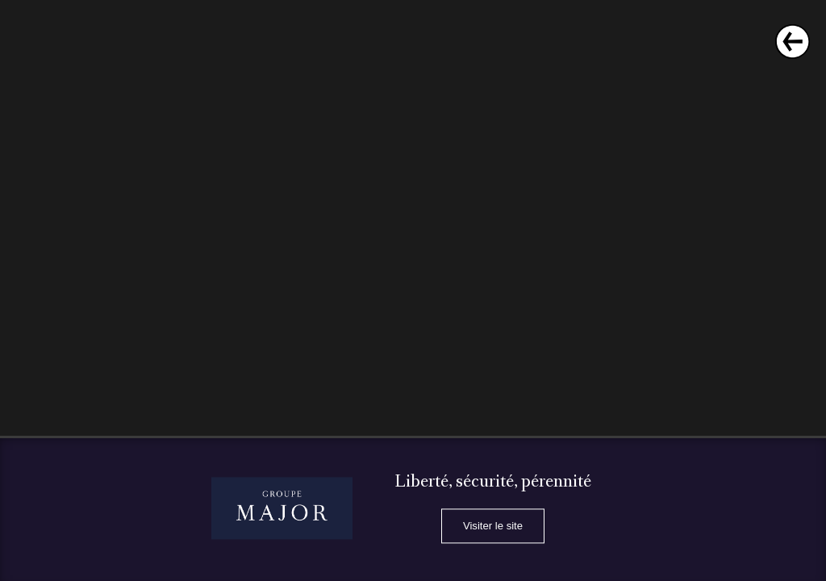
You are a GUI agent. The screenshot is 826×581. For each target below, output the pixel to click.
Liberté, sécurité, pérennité (492, 483)
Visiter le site (493, 526)
